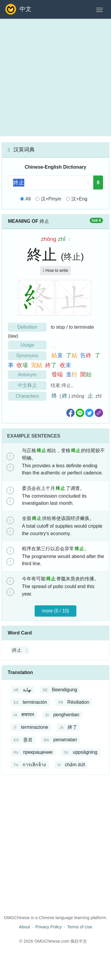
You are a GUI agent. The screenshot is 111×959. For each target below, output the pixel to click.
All (28, 198)
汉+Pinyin (51, 198)
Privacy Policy (48, 926)
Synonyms (27, 355)
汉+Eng (79, 198)
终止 (72, 256)
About (24, 926)
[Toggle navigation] (99, 9)
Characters (27, 396)
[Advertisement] (55, 77)
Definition (27, 327)
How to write (55, 270)
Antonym (27, 374)
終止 (17, 650)
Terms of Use (79, 926)
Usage (27, 344)
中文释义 (27, 385)
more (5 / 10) (55, 610)
